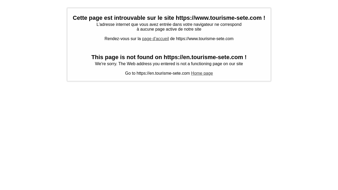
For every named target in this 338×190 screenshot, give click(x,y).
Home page (202, 73)
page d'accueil (155, 38)
